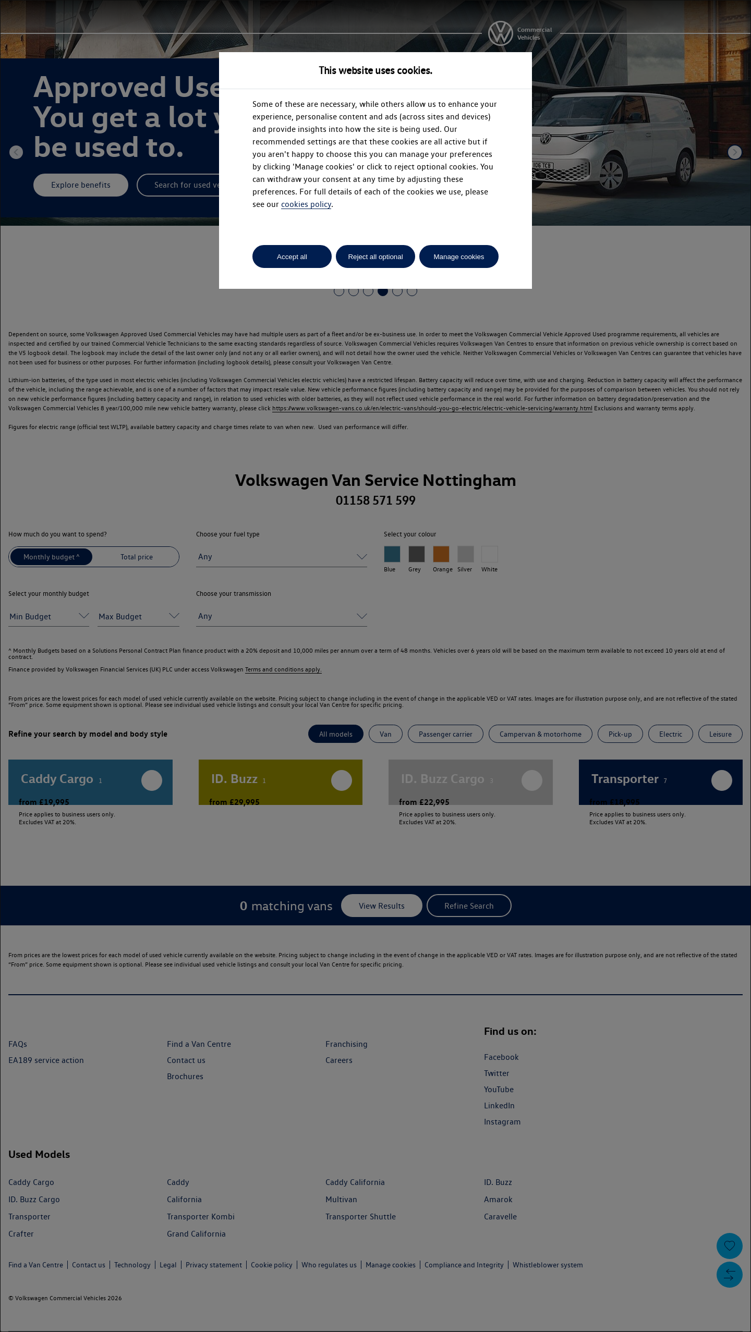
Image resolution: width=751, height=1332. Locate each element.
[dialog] (375, 666)
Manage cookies (458, 257)
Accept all (292, 257)
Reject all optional (375, 257)
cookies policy (306, 204)
